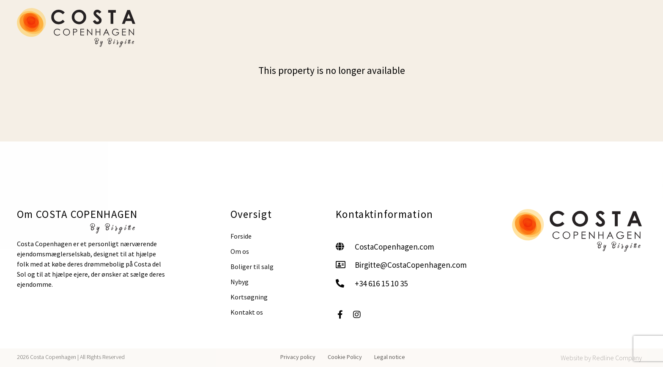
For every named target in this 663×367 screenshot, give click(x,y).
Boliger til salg (252, 266)
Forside (241, 236)
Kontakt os (246, 312)
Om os (239, 251)
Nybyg (239, 281)
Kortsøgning (249, 297)
